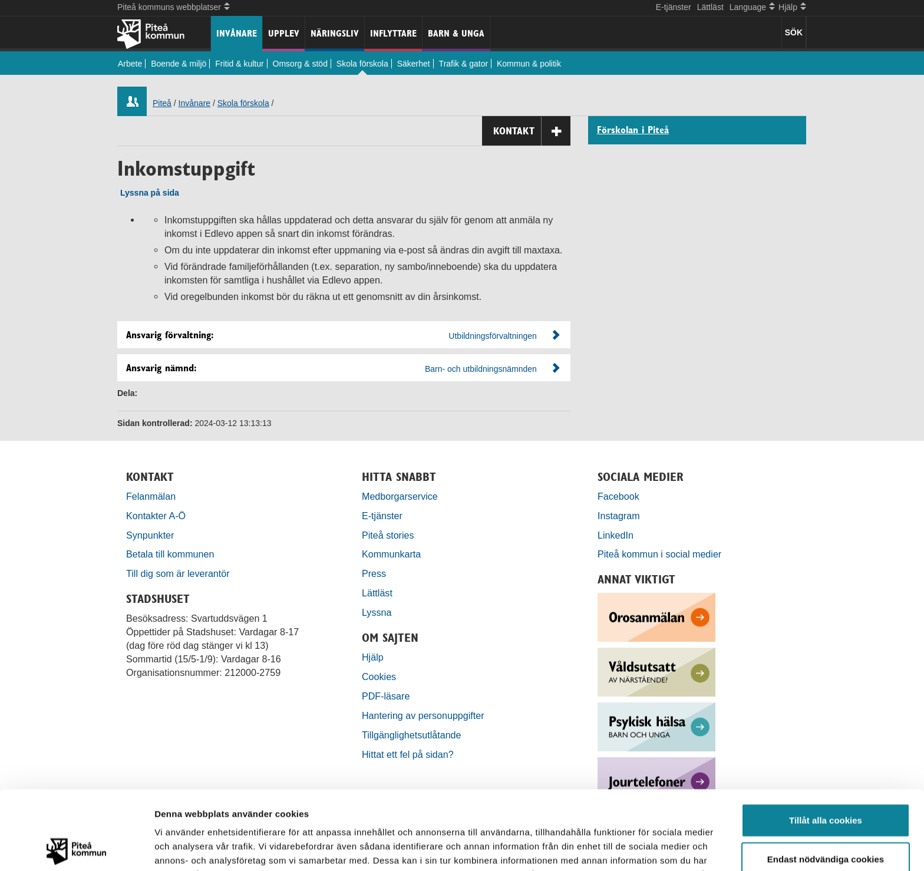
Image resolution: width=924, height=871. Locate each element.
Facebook (618, 496)
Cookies (379, 676)
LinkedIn (615, 535)
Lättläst (710, 7)
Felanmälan (151, 496)
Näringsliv (335, 33)
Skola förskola (362, 63)
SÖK (794, 32)
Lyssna (376, 612)
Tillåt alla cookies (825, 741)
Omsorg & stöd (300, 63)
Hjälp (373, 657)
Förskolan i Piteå (633, 130)
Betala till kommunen (170, 554)
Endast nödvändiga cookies (825, 780)
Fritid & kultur (239, 63)
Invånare (236, 33)
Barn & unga (456, 33)
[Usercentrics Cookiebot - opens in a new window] (76, 848)
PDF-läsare (386, 696)
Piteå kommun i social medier (659, 554)
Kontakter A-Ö (156, 515)
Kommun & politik (529, 63)
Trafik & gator (464, 63)
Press (374, 573)
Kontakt (531, 131)
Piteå (162, 103)
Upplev (283, 33)
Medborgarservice (400, 496)
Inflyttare (393, 33)
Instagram (619, 515)
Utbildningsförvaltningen (492, 336)
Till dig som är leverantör (179, 573)
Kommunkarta (391, 554)
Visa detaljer (640, 848)
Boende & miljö (178, 63)
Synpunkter (150, 535)
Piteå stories (388, 535)
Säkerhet (413, 63)
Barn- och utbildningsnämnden (481, 369)
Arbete (130, 63)
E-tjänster (673, 7)
